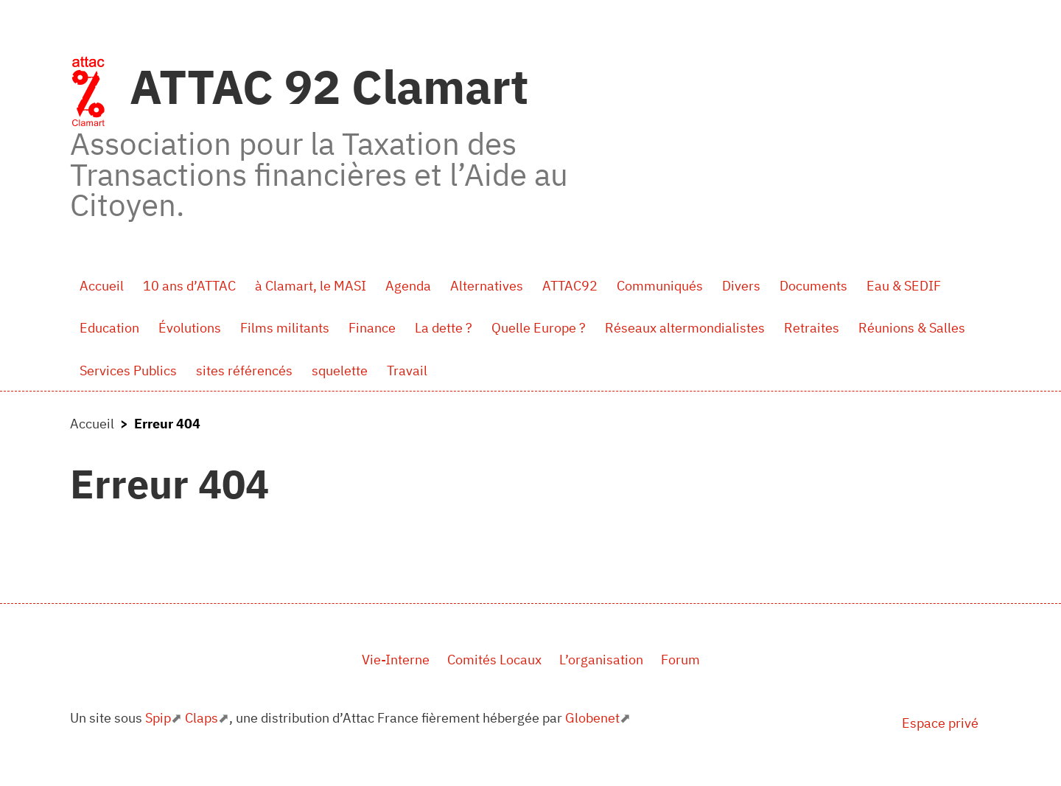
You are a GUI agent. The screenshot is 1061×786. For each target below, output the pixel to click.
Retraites (811, 327)
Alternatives (486, 285)
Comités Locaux (494, 659)
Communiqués (660, 285)
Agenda (408, 285)
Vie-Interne (396, 659)
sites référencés (244, 370)
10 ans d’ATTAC (189, 285)
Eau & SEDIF (903, 285)
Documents (813, 285)
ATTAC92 (570, 285)
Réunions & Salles (911, 327)
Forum (680, 659)
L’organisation (601, 659)
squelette (340, 370)
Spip (158, 717)
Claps (201, 717)
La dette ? (443, 327)
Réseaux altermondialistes (685, 327)
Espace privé (940, 722)
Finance (372, 327)
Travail (407, 370)
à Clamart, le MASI (310, 285)
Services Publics (128, 370)
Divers (741, 285)
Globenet (592, 717)
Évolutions (189, 327)
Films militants (284, 327)
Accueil (102, 285)
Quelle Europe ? (538, 327)
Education (109, 327)
